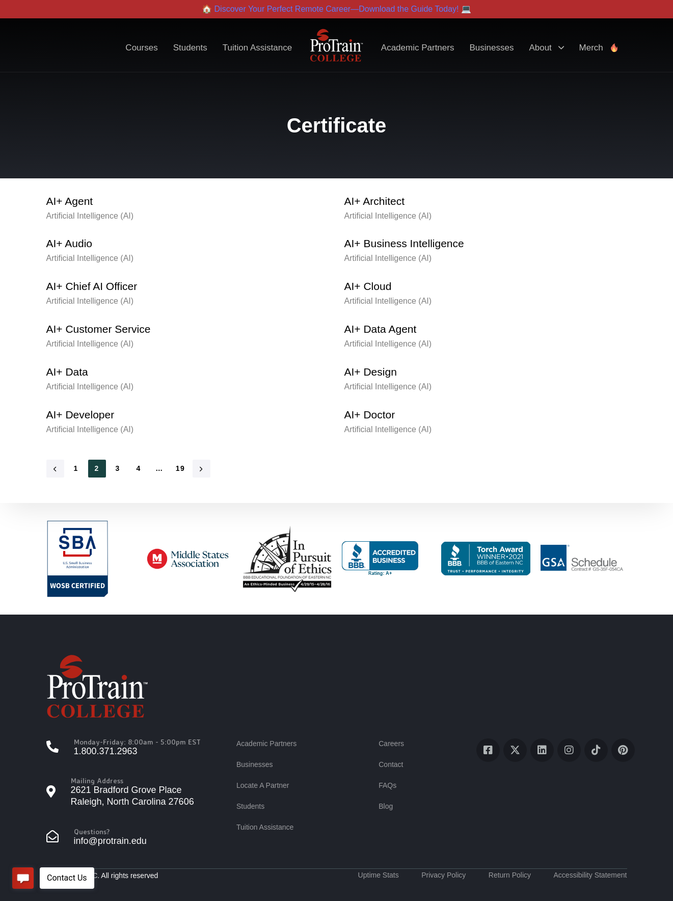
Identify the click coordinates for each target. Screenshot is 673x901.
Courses (141, 47)
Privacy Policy (443, 875)
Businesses (491, 47)
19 (180, 468)
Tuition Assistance (257, 47)
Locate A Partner (262, 785)
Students (190, 47)
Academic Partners (417, 47)
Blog (386, 806)
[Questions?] (127, 837)
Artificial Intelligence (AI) (90, 215)
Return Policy (510, 875)
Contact (391, 764)
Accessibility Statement (590, 875)
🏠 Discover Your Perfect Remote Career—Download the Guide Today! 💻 (336, 9)
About (546, 47)
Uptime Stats (378, 875)
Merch (598, 47)
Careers (391, 743)
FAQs (387, 785)
